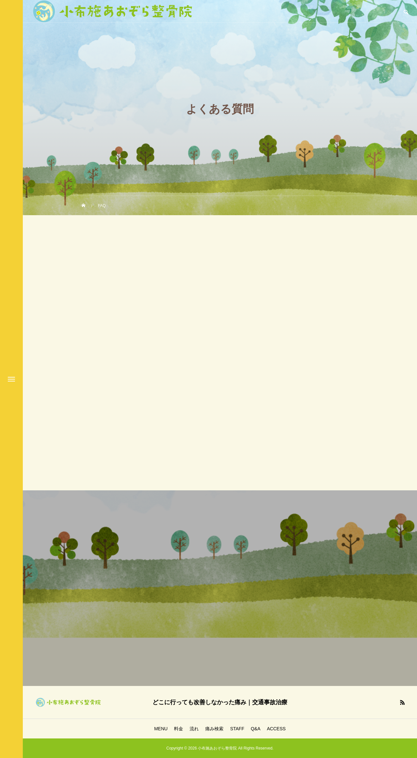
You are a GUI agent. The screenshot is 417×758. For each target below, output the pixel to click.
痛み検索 (214, 728)
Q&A (256, 728)
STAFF (237, 728)
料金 (178, 728)
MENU (160, 728)
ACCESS (276, 728)
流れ (194, 728)
